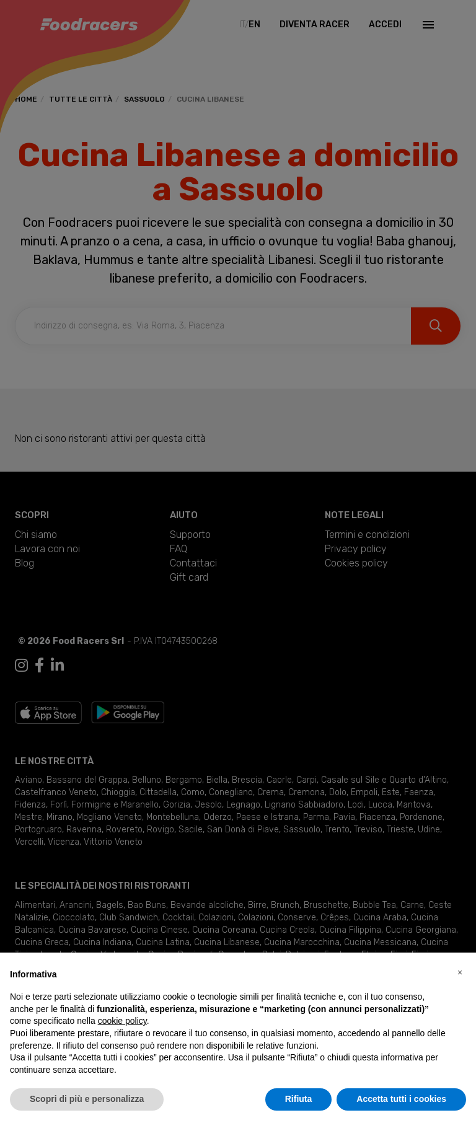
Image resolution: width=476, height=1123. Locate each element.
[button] (460, 972)
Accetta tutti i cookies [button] (401, 1099)
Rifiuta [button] (298, 1099)
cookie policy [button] (122, 1021)
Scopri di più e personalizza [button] (87, 1099)
